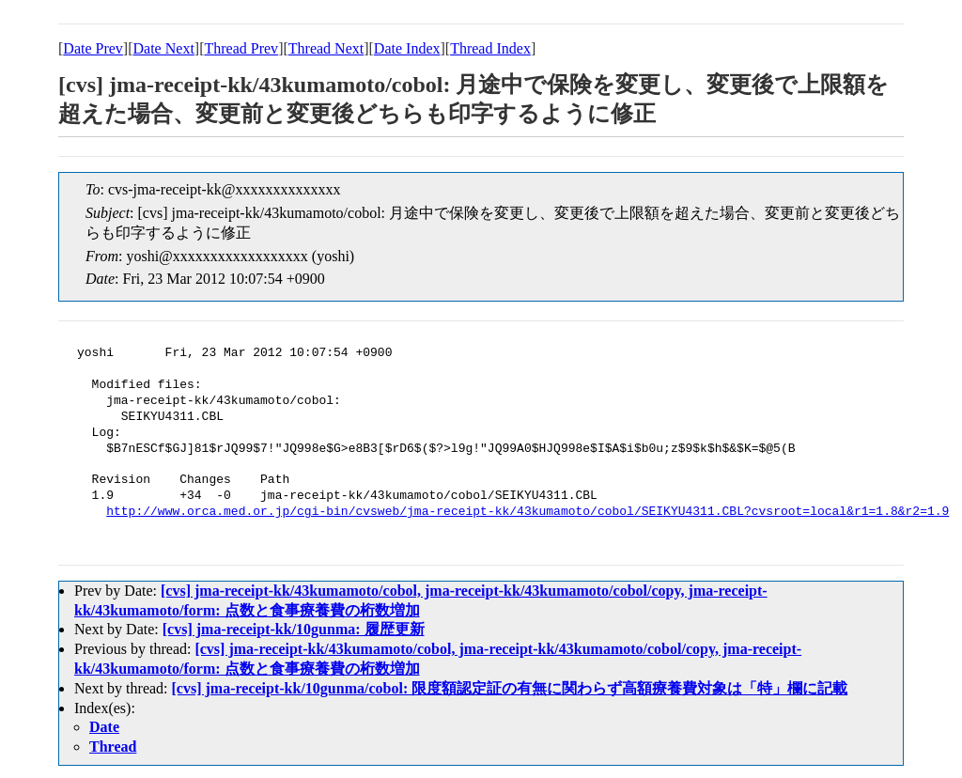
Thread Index (490, 48)
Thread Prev (241, 48)
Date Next (163, 48)
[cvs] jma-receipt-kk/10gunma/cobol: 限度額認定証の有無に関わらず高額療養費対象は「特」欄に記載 (510, 688)
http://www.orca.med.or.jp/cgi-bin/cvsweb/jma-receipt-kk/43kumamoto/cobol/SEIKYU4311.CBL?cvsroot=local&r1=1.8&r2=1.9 (527, 512)
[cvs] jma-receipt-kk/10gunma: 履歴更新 (294, 629)
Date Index (407, 48)
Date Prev (93, 48)
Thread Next (326, 48)
